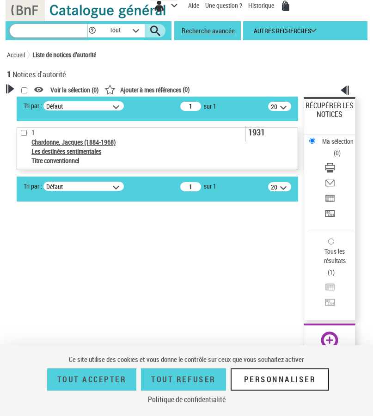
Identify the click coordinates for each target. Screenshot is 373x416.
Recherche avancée (208, 30)
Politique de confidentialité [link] (187, 399)
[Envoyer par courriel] (330, 186)
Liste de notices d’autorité (64, 54)
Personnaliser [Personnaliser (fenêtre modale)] (280, 379)
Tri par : (33, 105)
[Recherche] (48, 30)
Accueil (16, 54)
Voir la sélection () (74, 90)
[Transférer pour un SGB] (330, 216)
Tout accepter (92, 379)
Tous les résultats (335, 256)
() (147, 89)
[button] (92, 30)
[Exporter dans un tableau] (330, 201)
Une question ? (223, 5)
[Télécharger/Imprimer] (330, 170)
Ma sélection (338, 141)
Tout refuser (183, 379)
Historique (261, 5)
